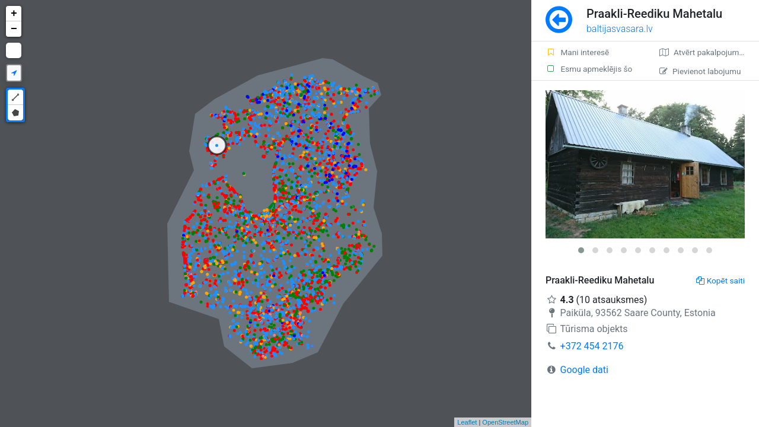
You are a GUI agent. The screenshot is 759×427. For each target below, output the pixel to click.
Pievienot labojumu (700, 71)
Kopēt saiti (720, 280)
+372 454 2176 (592, 346)
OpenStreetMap (505, 422)
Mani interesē (577, 52)
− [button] (14, 29)
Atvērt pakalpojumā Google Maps (709, 52)
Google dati (584, 369)
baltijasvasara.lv (619, 28)
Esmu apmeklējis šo (589, 69)
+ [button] (14, 14)
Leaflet (467, 422)
